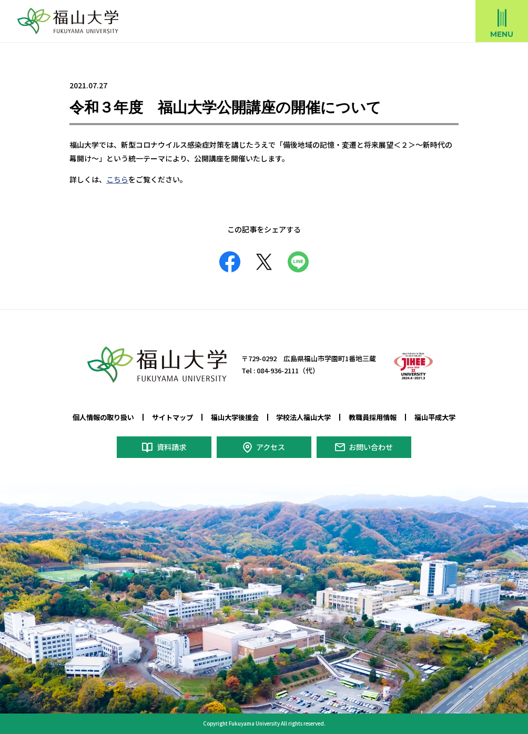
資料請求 (171, 447)
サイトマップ (172, 417)
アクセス (270, 447)
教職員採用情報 (373, 417)
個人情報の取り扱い (103, 417)
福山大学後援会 (235, 417)
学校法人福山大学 (303, 417)
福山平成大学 (434, 417)
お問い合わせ (371, 447)
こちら (117, 179)
